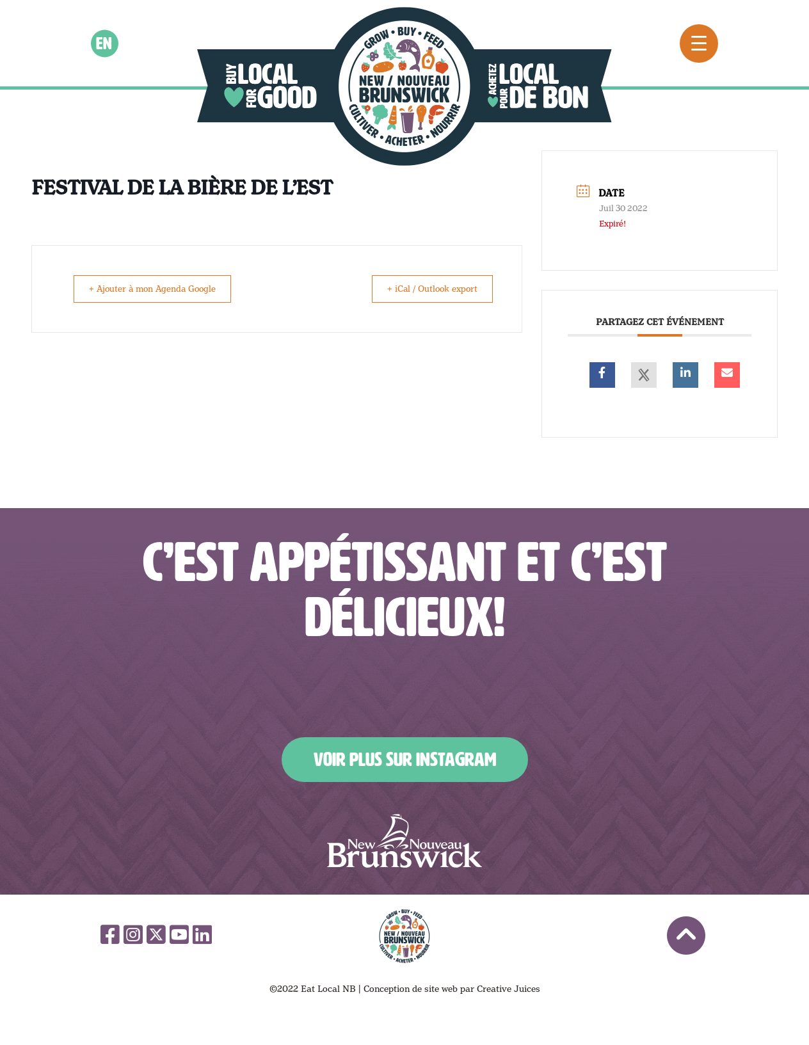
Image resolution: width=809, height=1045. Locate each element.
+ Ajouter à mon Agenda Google (158, 288)
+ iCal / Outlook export (427, 288)
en (104, 43)
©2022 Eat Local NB (312, 988)
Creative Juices (508, 988)
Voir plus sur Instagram (405, 759)
